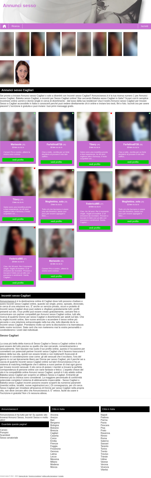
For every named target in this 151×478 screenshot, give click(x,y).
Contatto (60, 476)
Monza (53, 467)
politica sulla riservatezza (49, 476)
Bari (52, 420)
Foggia (53, 446)
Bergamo (55, 422)
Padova (104, 417)
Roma (104, 438)
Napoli (104, 415)
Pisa (103, 428)
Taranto (104, 446)
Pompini (4, 432)
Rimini (104, 435)
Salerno (105, 441)
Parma (104, 420)
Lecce (53, 456)
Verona (104, 464)
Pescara (105, 425)
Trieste (104, 456)
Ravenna (105, 433)
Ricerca (15, 26)
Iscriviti (144, 26)
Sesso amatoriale (9, 438)
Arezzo (54, 417)
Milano (53, 462)
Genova (54, 451)
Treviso (104, 454)
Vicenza (105, 467)
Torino (104, 449)
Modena (54, 464)
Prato (103, 430)
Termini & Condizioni (35, 476)
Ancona (54, 415)
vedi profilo (18, 160)
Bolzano (54, 428)
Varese (104, 462)
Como (53, 438)
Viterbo (104, 469)
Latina (53, 454)
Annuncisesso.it (8, 301)
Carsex (3, 430)
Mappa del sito (23, 476)
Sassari (104, 443)
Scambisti (5, 435)
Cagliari (54, 433)
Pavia (103, 422)
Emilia (53, 441)
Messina (54, 459)
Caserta (54, 435)
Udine (104, 459)
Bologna (54, 425)
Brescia (54, 430)
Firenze (54, 443)
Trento (104, 451)
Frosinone (55, 449)
